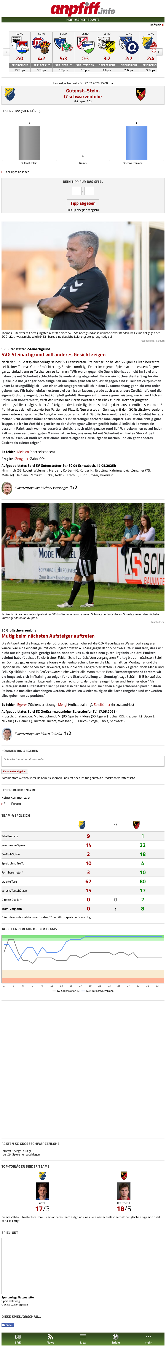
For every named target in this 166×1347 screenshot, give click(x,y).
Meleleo (23, 451)
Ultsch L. (71, 475)
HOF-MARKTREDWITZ (83, 19)
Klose (86, 716)
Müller (38, 716)
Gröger (93, 475)
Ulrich (82, 720)
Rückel (48, 475)
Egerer (22, 704)
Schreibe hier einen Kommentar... (83, 761)
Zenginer (22, 458)
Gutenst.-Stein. (83, 90)
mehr (148, 1339)
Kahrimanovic (119, 470)
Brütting (101, 470)
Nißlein (7, 720)
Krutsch (7, 716)
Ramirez (36, 475)
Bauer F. (25, 720)
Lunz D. (42, 1203)
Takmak (39, 720)
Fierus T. (55, 470)
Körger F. (86, 470)
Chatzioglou (23, 716)
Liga (83, 1339)
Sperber (74, 716)
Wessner (64, 720)
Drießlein (106, 475)
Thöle (104, 720)
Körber (68, 470)
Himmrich (9, 470)
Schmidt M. (53, 716)
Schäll (114, 716)
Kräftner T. (133, 716)
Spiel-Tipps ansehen (16, 171)
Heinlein (22, 475)
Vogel (95, 720)
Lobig (27, 470)
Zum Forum (12, 803)
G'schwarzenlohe (83, 96)
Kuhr (83, 475)
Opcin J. (149, 716)
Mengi (62, 704)
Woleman (40, 470)
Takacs (51, 720)
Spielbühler (102, 704)
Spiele (116, 1339)
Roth (58, 475)
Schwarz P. (118, 720)
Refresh (155, 24)
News (50, 1339)
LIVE (17, 1339)
